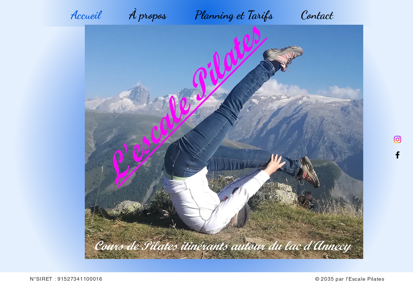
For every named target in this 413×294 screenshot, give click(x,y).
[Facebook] (397, 155)
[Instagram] (397, 139)
